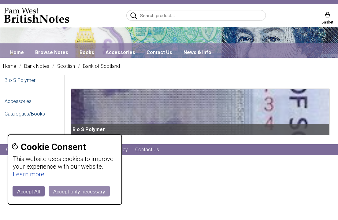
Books (87, 52)
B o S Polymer (20, 80)
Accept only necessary (79, 192)
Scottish (66, 66)
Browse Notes (51, 52)
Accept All (28, 192)
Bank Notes (36, 66)
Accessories (120, 52)
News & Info (197, 52)
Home (17, 52)
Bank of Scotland (101, 66)
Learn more (28, 174)
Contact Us (159, 52)
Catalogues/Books (25, 114)
